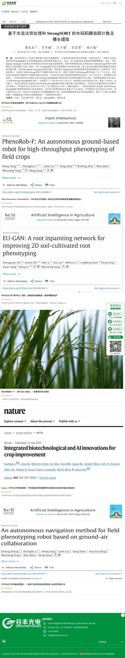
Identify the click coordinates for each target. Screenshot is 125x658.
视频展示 (34, 11)
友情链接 (102, 642)
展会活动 (15, 11)
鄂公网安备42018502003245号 (93, 654)
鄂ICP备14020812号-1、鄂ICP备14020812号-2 (60, 654)
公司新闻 (5, 11)
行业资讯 (24, 11)
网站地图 (110, 654)
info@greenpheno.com (58, 635)
